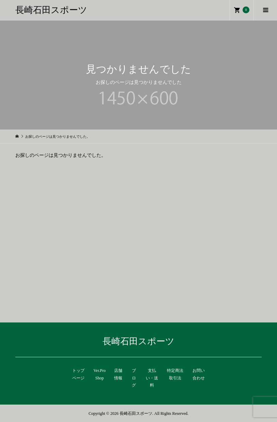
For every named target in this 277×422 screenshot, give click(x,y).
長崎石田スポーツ (51, 10)
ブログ (134, 378)
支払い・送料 (152, 378)
